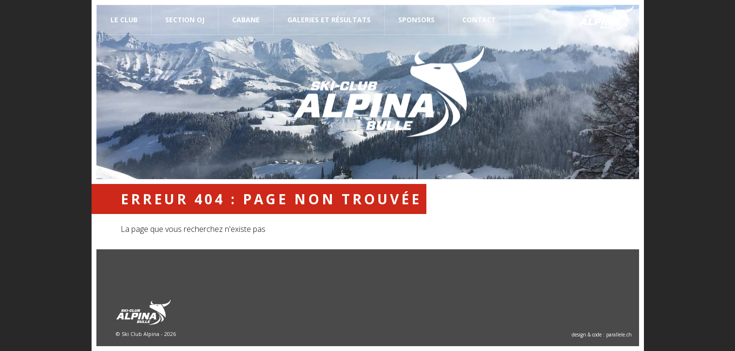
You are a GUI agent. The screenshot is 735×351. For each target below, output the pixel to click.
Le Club (124, 19)
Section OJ (184, 19)
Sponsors (416, 19)
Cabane (246, 19)
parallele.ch (619, 334)
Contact (479, 19)
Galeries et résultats (329, 19)
